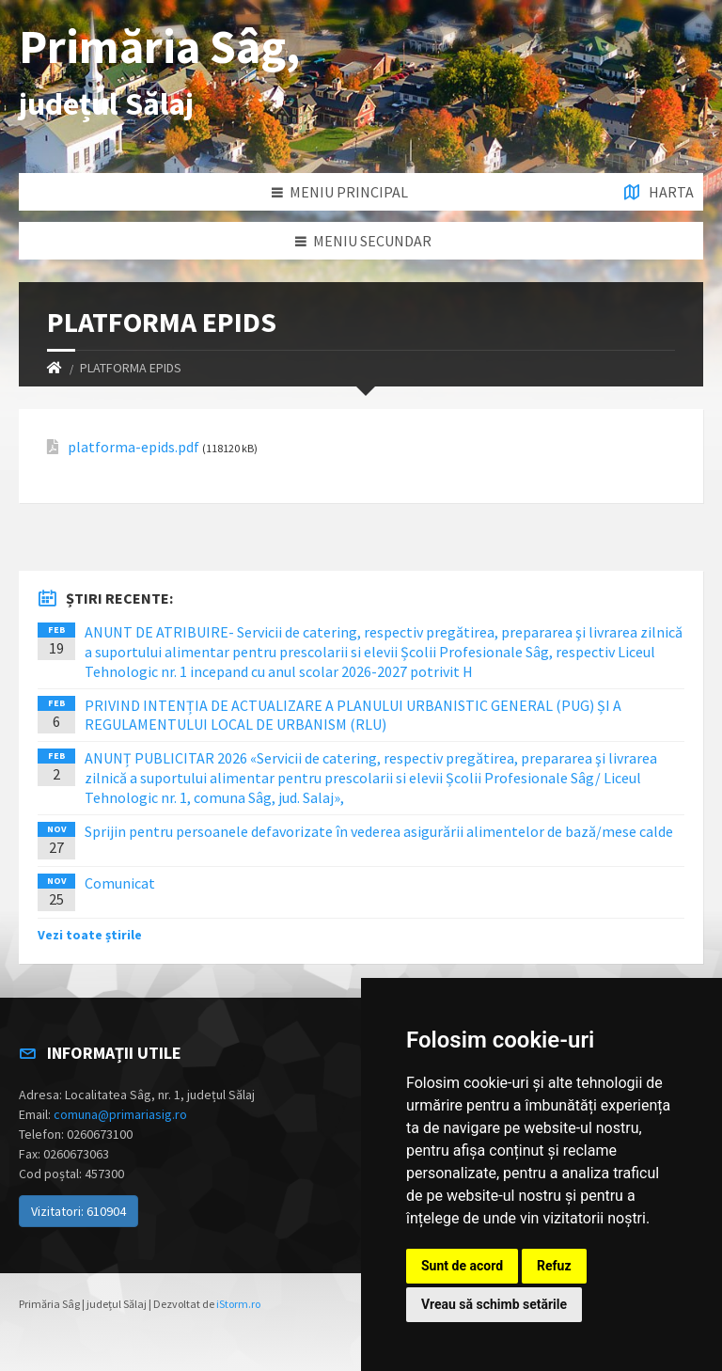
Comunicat (120, 883)
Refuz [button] (554, 1265)
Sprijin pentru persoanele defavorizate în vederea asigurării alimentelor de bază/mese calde (379, 831)
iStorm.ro (238, 1304)
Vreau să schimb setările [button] (494, 1304)
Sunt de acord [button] (462, 1265)
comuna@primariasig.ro (120, 1114)
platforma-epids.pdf (133, 447)
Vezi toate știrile (90, 934)
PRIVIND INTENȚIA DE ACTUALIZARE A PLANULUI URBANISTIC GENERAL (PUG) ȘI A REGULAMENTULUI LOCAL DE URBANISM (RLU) (353, 715)
